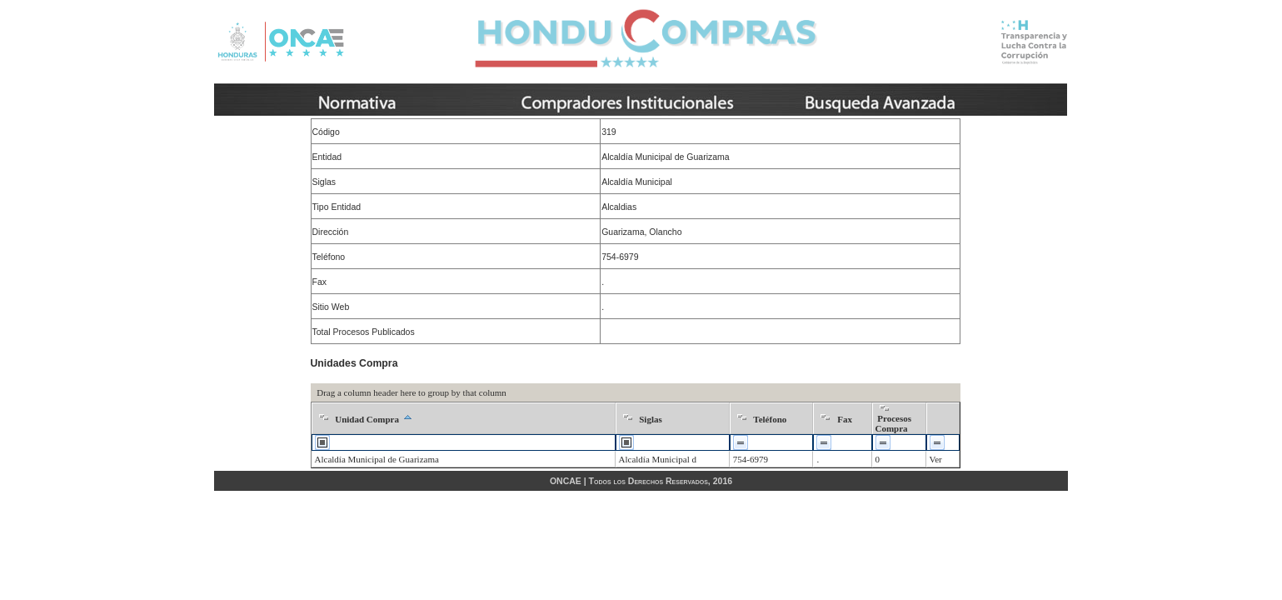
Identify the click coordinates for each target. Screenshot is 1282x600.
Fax (844, 419)
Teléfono (769, 419)
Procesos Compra (893, 423)
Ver (936, 459)
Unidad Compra (367, 419)
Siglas (650, 419)
